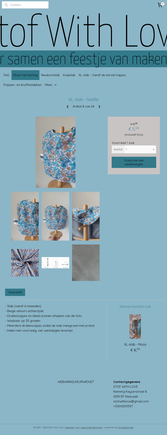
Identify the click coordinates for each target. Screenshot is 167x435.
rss (77, 427)
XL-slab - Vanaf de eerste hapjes (102, 75)
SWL (6, 75)
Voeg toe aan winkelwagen (134, 162)
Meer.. (51, 85)
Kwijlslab (69, 75)
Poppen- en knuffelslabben (22, 85)
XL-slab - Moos (135, 344)
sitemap (69, 427)
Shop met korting (25, 75)
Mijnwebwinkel (126, 427)
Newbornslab (50, 75)
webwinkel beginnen (92, 427)
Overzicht (15, 292)
